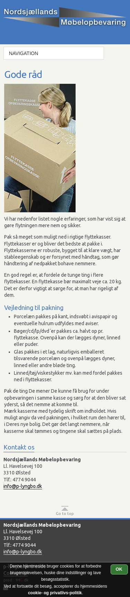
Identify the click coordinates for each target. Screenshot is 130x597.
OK (119, 569)
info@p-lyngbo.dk (22, 486)
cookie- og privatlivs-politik (55, 592)
